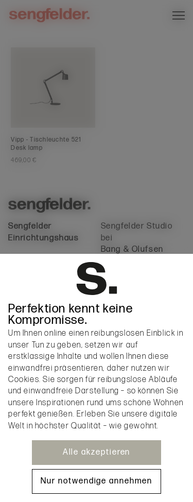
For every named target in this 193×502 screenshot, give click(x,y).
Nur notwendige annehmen (96, 481)
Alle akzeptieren (97, 452)
